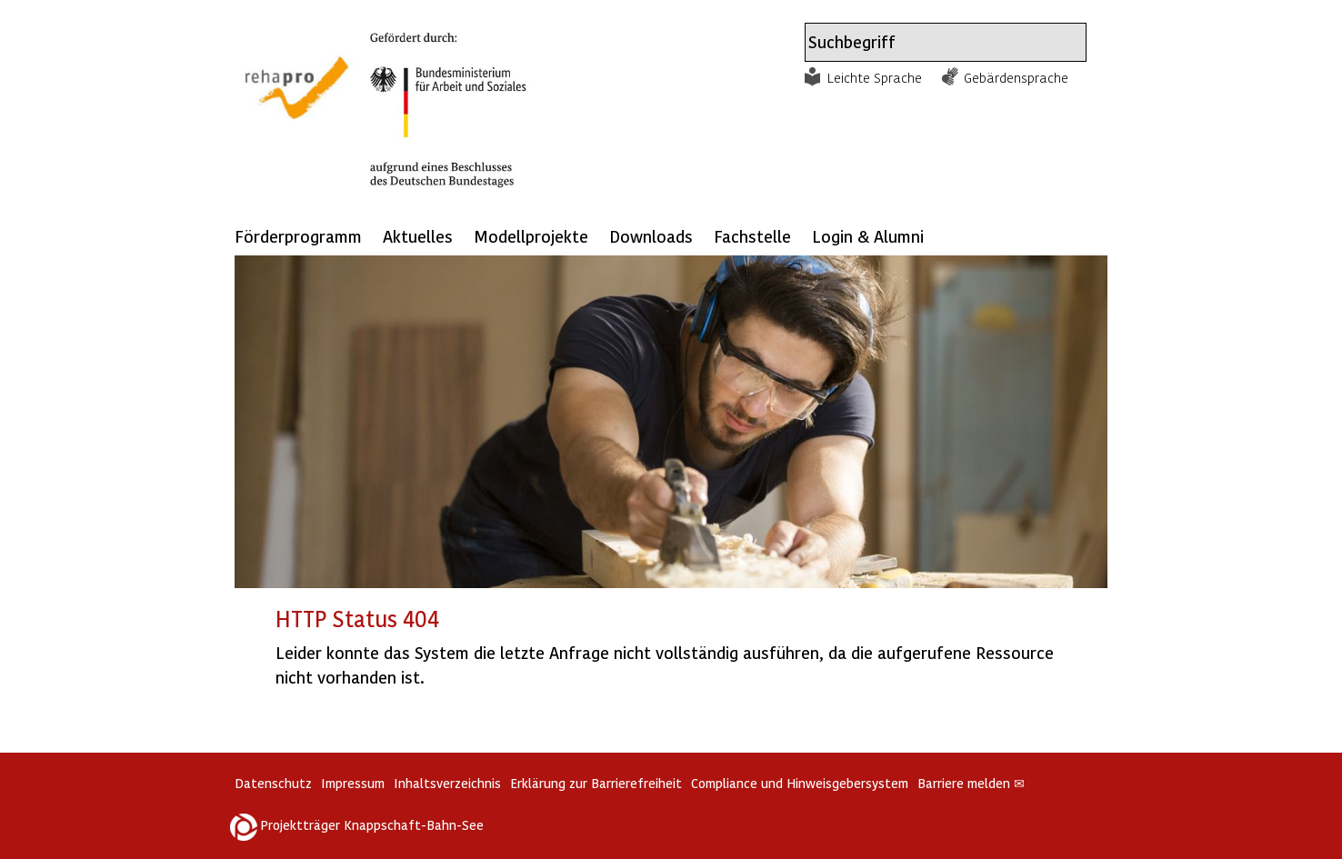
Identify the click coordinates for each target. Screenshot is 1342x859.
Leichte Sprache (874, 77)
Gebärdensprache (1016, 77)
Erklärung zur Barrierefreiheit (596, 783)
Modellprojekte (531, 235)
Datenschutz (273, 783)
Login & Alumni (868, 235)
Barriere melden (971, 783)
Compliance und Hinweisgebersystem (799, 783)
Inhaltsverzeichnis (447, 783)
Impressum (353, 783)
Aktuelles (418, 235)
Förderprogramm (298, 235)
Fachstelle (752, 235)
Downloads (651, 235)
